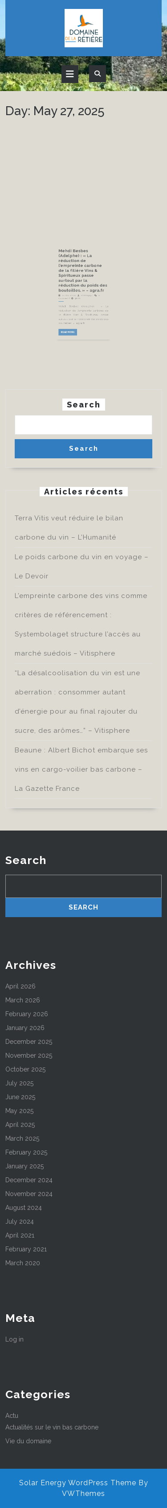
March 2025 (22, 1138)
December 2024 (29, 1180)
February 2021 (26, 1249)
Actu (11, 1415)
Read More (75, 339)
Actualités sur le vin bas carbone (51, 1427)
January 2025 (24, 1166)
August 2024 (23, 1207)
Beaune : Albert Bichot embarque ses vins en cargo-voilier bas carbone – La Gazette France (81, 769)
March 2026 (22, 1000)
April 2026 (20, 986)
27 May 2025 (75, 317)
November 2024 (29, 1193)
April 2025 (20, 1124)
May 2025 (19, 1110)
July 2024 (19, 1221)
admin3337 (85, 317)
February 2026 (26, 1014)
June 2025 (20, 1097)
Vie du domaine (28, 1441)
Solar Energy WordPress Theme (77, 1483)
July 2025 (19, 1083)
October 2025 (25, 1069)
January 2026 (25, 1027)
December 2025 (28, 1041)
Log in (14, 1339)
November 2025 (28, 1055)
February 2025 (26, 1152)
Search (84, 404)
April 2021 (19, 1235)
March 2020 (22, 1263)
